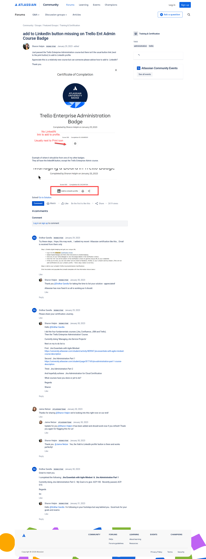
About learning (135, 539)
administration (140, 46)
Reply (41, 297)
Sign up (185, 4)
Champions (111, 4)
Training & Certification (70, 25)
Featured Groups (50, 25)
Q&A (35, 14)
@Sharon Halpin (63, 413)
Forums (70, 4)
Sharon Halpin (38, 46)
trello (151, 46)
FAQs (111, 539)
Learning (83, 4)
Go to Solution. (45, 197)
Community (51, 4)
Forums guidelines (116, 543)
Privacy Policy (156, 552)
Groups (38, 25)
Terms (170, 552)
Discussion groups (56, 14)
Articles (77, 14)
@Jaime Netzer (61, 444)
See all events (145, 74)
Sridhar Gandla (45, 238)
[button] (75, 108)
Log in (172, 4)
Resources (133, 543)
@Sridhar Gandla (61, 284)
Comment (38, 203)
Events (96, 4)
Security (181, 552)
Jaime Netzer (45, 409)
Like (40, 274)
